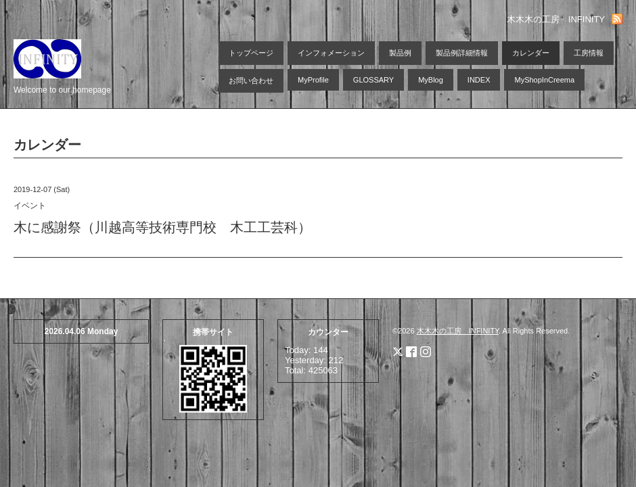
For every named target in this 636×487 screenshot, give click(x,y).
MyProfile (313, 80)
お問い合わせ (251, 80)
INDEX (479, 80)
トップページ (251, 53)
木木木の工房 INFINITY (458, 331)
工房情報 (589, 53)
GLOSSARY (373, 80)
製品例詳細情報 (462, 53)
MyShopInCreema (544, 80)
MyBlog (430, 80)
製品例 (400, 53)
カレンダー (530, 53)
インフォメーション (331, 53)
